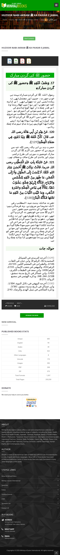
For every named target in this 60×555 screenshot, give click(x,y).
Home (5, 20)
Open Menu (56, 5)
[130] (29, 198)
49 (48, 347)
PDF (20, 367)
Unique (20, 339)
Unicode (20, 359)
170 (48, 359)
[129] (34, 142)
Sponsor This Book (32, 315)
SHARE (8, 306)
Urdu (20, 351)
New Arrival (9, 322)
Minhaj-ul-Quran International (11, 481)
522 (48, 351)
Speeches (5, 485)
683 (48, 339)
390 (48, 363)
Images (20, 363)
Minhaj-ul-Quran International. (30, 550)
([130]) (50, 283)
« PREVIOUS (9, 303)
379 (48, 371)
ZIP (20, 371)
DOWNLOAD (49, 306)
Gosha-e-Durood (7, 494)
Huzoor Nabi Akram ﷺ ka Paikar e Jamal (23, 20)
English (20, 343)
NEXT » (19, 303)
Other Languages (20, 355)
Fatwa (4, 490)
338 (48, 367)
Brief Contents (29, 38)
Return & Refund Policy (9, 476)
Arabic (20, 347)
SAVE (17, 306)
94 (48, 343)
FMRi (3, 499)
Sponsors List (6, 503)
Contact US (5, 508)
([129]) (50, 257)
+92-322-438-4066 (10, 531)
